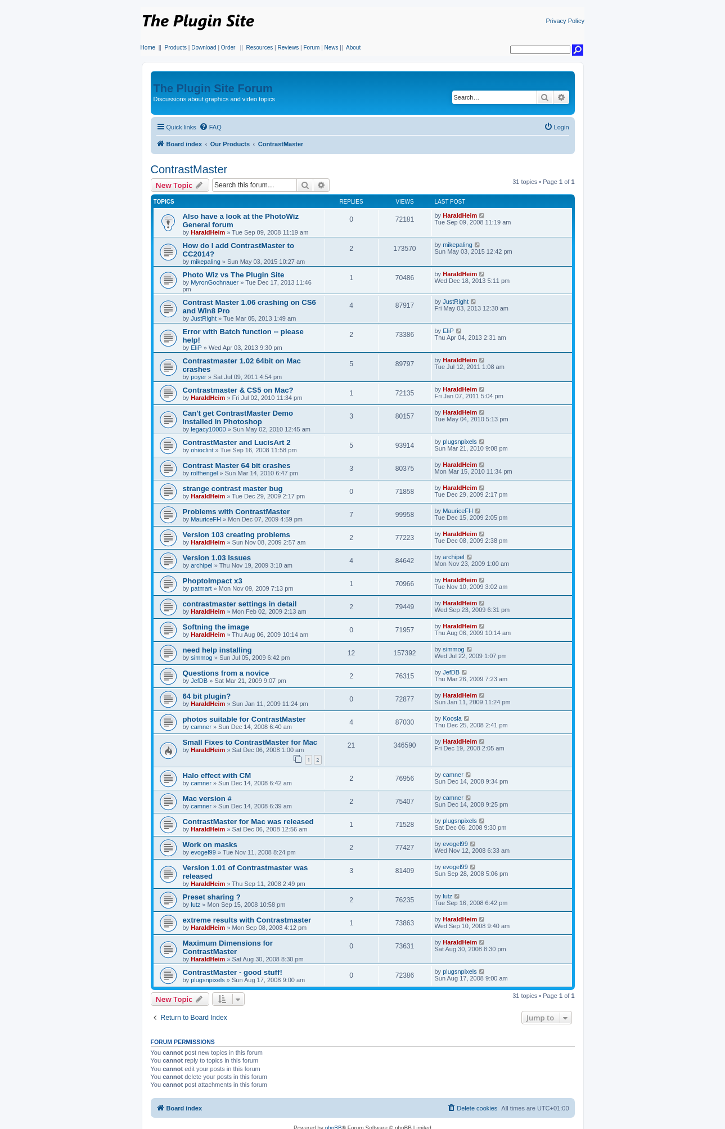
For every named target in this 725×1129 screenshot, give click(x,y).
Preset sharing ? (212, 897)
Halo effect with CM (217, 775)
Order (228, 47)
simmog (202, 657)
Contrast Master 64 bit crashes (237, 465)
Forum (311, 47)
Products (176, 47)
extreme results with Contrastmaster (247, 920)
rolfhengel (204, 473)
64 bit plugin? (207, 696)
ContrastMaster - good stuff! (232, 972)
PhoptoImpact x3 (212, 581)
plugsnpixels (460, 441)
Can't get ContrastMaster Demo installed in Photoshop (238, 417)
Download (203, 47)
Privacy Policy (565, 20)
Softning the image (216, 627)
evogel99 (203, 852)
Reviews (288, 47)
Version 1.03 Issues (217, 558)
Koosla (452, 718)
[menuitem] (210, 127)
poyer (198, 377)
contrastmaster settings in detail (240, 604)
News (332, 47)
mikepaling (205, 261)
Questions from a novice (226, 673)
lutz (195, 904)
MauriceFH (206, 519)
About (353, 47)
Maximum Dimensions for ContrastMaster (228, 947)
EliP (196, 347)
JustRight (204, 318)
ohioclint (202, 450)
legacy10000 (208, 429)
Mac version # (207, 798)
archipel (202, 565)
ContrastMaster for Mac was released (248, 821)
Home (148, 47)
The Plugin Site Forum (213, 88)
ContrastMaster (189, 169)
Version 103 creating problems (236, 534)
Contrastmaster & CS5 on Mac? (238, 390)
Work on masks (210, 844)
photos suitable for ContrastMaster (244, 719)
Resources (259, 47)
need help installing (217, 650)
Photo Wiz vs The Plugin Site (234, 275)
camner (201, 726)
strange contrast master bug (233, 488)
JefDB (199, 680)
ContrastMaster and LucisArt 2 (237, 442)
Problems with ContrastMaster (236, 511)
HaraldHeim (208, 232)
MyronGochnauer (214, 282)
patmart (201, 588)
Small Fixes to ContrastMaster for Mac (250, 742)
